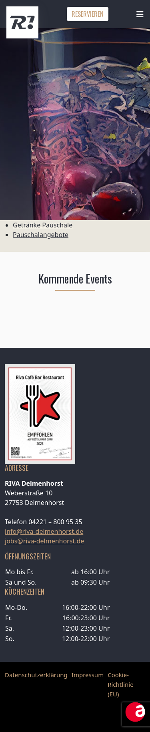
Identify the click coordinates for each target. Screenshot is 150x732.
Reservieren (88, 14)
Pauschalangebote (40, 234)
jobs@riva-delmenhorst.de (44, 541)
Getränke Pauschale (42, 225)
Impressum (88, 675)
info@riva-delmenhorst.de (44, 531)
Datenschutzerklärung (36, 675)
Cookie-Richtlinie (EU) (120, 684)
